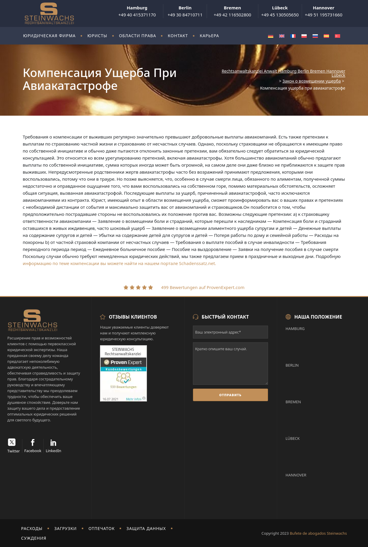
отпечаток (102, 528)
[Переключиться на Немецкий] (270, 36)
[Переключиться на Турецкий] (337, 36)
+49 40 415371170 (137, 11)
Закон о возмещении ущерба (311, 81)
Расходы (32, 528)
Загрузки (65, 528)
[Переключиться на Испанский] (326, 36)
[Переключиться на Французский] (293, 36)
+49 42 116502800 (232, 11)
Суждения (33, 538)
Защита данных (146, 528)
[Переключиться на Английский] (281, 36)
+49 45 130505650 (280, 11)
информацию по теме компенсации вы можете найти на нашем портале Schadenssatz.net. (119, 263)
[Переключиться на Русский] (315, 36)
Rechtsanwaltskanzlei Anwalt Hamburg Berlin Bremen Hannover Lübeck (283, 73)
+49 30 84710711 (184, 11)
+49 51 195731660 (323, 11)
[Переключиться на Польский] (304, 36)
